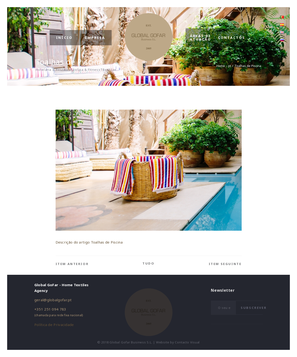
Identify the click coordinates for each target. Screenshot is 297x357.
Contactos (231, 37)
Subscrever (253, 308)
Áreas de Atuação (200, 37)
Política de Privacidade (54, 324)
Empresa (95, 37)
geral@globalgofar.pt (53, 299)
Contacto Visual (187, 342)
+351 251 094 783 (50, 309)
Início (64, 37)
